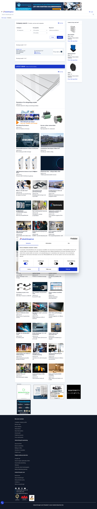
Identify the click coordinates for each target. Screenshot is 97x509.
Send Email (37, 53)
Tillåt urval (48, 269)
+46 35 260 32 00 (19, 491)
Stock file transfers (19, 430)
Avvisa (29, 269)
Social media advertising (20, 462)
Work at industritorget (19, 484)
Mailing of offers (18, 448)
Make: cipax (70, 36)
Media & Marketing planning (21, 469)
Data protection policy (20, 479)
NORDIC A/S (19, 49)
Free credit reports (19, 437)
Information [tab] (48, 243)
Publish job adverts (19, 435)
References (17, 475)
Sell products (18, 428)
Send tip (60, 23)
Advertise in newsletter (20, 450)
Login (91, 11)
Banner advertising (19, 445)
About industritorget (19, 477)
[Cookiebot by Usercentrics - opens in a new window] (71, 239)
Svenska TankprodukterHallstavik (73, 38)
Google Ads (17, 458)
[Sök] (93, 14)
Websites (17, 465)
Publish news (18, 452)
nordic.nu (37, 52)
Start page (3, 17)
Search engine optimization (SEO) (22, 460)
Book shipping (18, 426)
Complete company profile (21, 422)
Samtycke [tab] (28, 243)
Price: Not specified (72, 41)
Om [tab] (69, 243)
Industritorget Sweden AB (21, 490)
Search (60, 37)
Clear (52, 37)
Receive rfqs (18, 424)
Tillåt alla (68, 269)
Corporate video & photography (22, 467)
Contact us (17, 482)
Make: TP (70, 55)
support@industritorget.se (21, 493)
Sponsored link (18, 443)
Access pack (18, 433)
